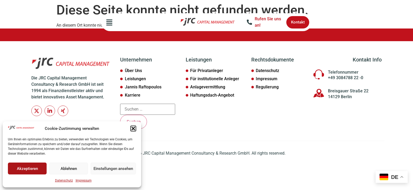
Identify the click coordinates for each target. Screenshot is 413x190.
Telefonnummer (343, 72)
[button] (133, 128)
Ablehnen (69, 168)
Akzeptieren (27, 168)
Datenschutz (64, 180)
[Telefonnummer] (318, 74)
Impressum (84, 180)
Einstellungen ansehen (113, 168)
